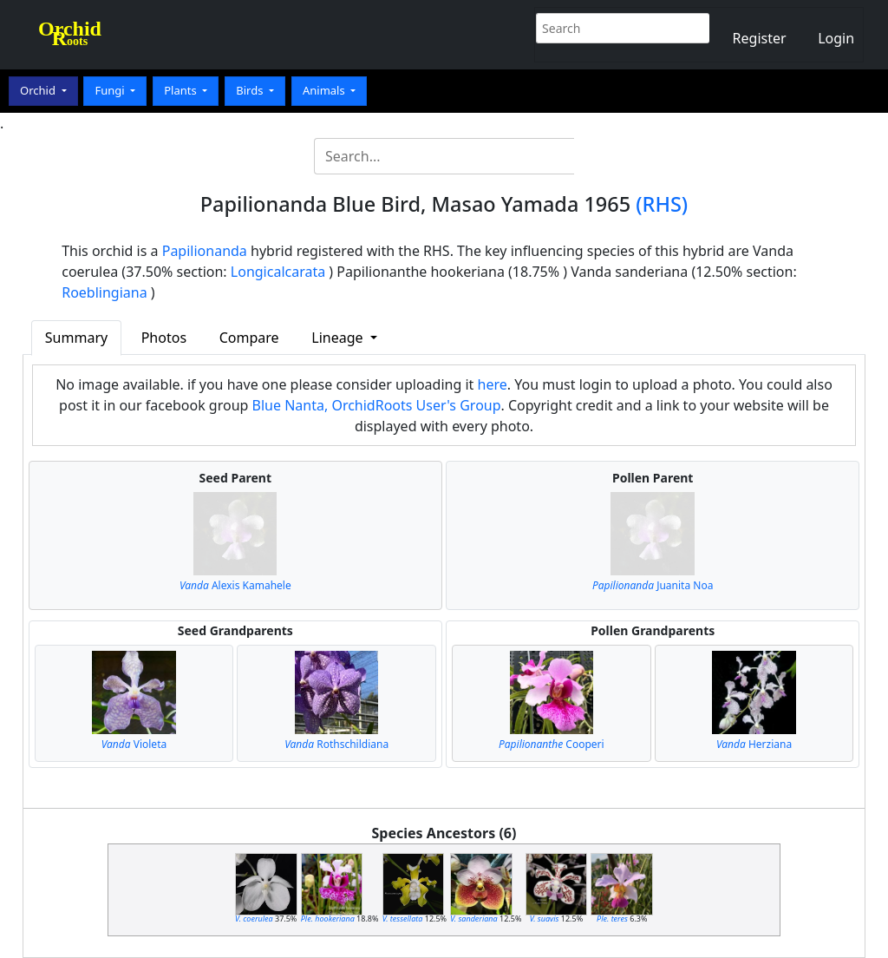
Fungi (111, 90)
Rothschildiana (336, 744)
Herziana (754, 744)
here (492, 384)
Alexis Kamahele (235, 585)
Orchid (39, 90)
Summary (76, 337)
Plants (181, 90)
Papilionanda (204, 250)
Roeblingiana (104, 292)
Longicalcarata (278, 271)
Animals (325, 90)
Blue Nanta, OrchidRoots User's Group (376, 405)
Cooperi (551, 744)
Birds (251, 90)
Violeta (134, 744)
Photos (163, 337)
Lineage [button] (338, 337)
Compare (249, 337)
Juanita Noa (652, 585)
